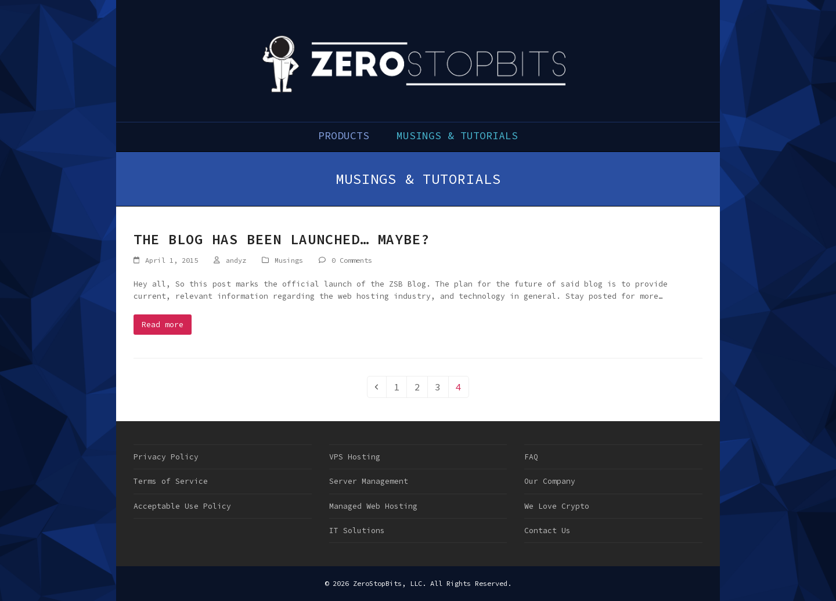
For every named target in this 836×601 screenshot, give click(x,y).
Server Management (368, 481)
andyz (236, 260)
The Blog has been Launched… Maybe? (282, 239)
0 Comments (351, 260)
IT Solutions (357, 530)
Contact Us (547, 530)
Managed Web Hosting (373, 506)
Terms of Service (171, 481)
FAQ (531, 457)
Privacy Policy (166, 457)
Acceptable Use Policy (182, 506)
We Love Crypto (556, 506)
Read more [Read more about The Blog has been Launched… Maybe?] (162, 325)
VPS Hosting (354, 457)
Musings (289, 260)
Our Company (549, 481)
